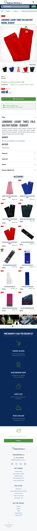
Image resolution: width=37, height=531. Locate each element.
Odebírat (18, 440)
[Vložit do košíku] (18, 99)
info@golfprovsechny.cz (20, 460)
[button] (3, 44)
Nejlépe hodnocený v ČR (9, 526)
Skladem (22, 84)
